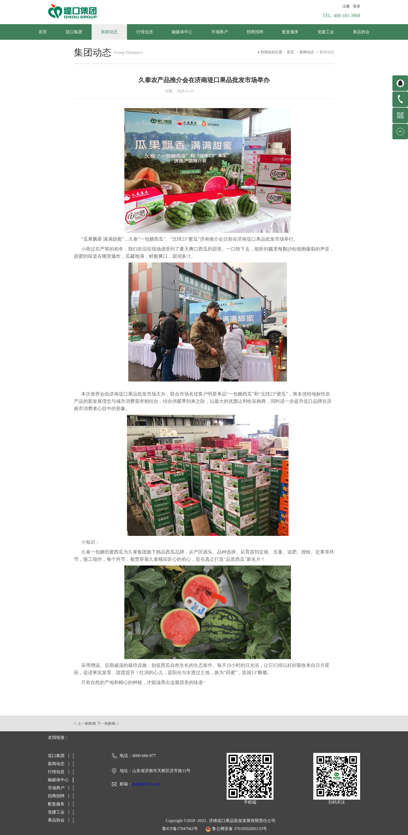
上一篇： (85, 723)
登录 (356, 6)
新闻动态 (306, 52)
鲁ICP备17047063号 (180, 828)
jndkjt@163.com (146, 784)
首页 (43, 32)
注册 (346, 6)
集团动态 (327, 52)
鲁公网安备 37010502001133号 (239, 828)
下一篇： (108, 723)
